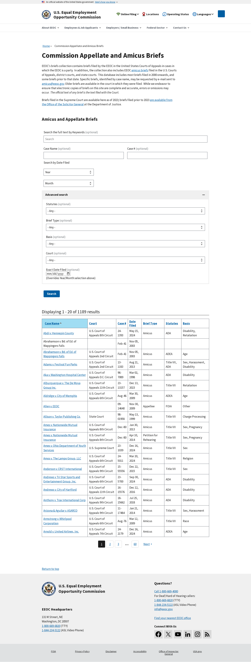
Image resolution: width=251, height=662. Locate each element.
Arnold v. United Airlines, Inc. (61, 531)
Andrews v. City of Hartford (60, 490)
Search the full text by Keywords (71, 132)
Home (46, 46)
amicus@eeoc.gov (53, 84)
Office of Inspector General (168, 653)
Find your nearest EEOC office (172, 618)
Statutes (58, 204)
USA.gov (197, 651)
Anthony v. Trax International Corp (64, 500)
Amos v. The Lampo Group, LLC (62, 458)
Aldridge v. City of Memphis (60, 396)
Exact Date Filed (63, 270)
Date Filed (132, 323)
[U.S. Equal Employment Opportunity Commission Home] (75, 14)
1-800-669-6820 (51, 626)
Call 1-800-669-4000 (166, 591)
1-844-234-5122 (51, 630)
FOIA (53, 651)
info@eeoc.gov (163, 609)
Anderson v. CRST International (62, 469)
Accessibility (140, 651)
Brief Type (59, 220)
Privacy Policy (82, 651)
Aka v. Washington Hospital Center (64, 375)
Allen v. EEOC (51, 406)
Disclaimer (111, 651)
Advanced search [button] (56, 195)
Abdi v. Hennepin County (58, 333)
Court (56, 253)
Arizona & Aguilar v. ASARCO (60, 511)
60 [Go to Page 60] (135, 544)
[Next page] (148, 544)
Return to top (50, 569)
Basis (56, 237)
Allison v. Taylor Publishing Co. (62, 416)
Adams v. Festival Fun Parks (60, 364)
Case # (137, 149)
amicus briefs (139, 70)
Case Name (57, 149)
